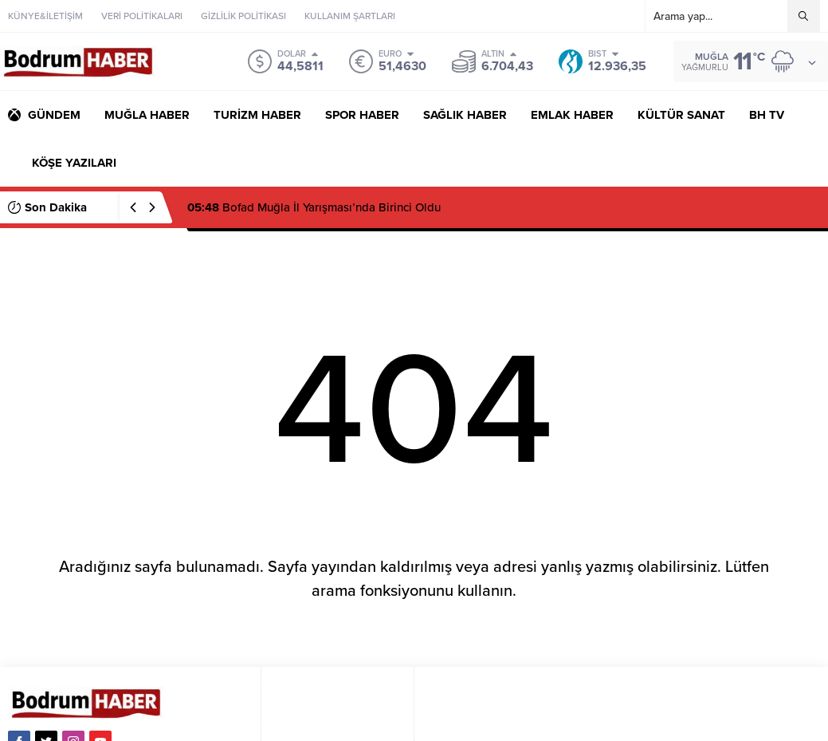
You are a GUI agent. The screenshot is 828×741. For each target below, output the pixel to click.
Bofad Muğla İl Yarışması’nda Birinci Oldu (314, 207)
